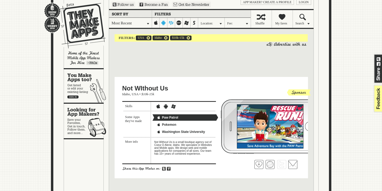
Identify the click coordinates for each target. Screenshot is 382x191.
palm (179, 23)
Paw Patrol (167, 117)
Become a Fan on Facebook (153, 4)
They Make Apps (79, 25)
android (163, 23)
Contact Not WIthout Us (292, 164)
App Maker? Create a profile (267, 2)
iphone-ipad (156, 23)
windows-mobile (186, 23)
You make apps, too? (86, 86)
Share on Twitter (378, 59)
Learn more (92, 63)
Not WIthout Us (145, 88)
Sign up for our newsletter (191, 4)
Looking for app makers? (86, 121)
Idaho (157, 38)
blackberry (171, 23)
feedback (377, 98)
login (304, 2)
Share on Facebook (378, 64)
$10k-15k (177, 38)
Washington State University (181, 132)
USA (140, 38)
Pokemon (166, 124)
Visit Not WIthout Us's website (270, 164)
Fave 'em (258, 164)
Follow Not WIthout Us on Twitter (281, 164)
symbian (194, 23)
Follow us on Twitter (123, 4)
